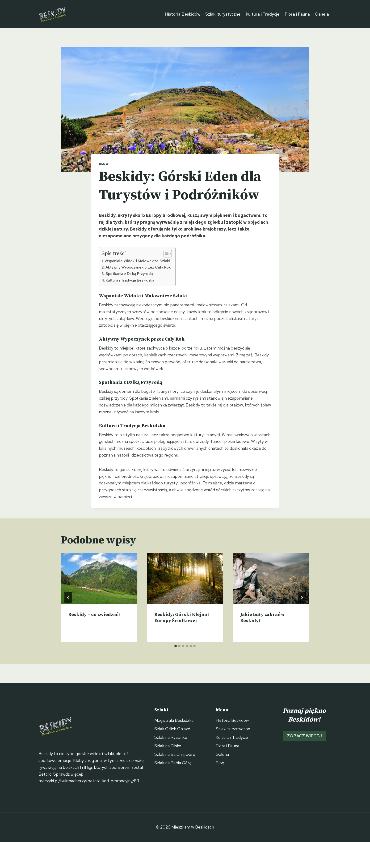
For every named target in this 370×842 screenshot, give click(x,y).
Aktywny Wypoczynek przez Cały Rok (138, 267)
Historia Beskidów (182, 14)
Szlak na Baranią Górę (174, 754)
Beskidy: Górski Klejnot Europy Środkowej (181, 618)
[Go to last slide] (68, 597)
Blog (104, 164)
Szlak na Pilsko (167, 745)
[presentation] (99, 578)
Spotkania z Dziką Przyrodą (129, 273)
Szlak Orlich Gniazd (172, 728)
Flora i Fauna (297, 14)
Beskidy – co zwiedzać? (94, 615)
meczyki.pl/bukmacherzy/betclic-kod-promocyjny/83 (88, 780)
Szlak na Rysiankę (170, 737)
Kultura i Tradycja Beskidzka (130, 280)
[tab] (175, 646)
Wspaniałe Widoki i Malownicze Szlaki (137, 260)
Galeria (322, 14)
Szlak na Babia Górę (173, 762)
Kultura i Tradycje (262, 14)
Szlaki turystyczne (222, 14)
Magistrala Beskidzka (173, 720)
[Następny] (302, 597)
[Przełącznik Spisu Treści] (165, 254)
